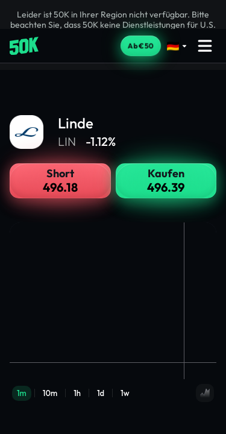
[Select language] (177, 46)
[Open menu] (204, 45)
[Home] (24, 46)
